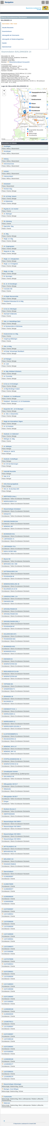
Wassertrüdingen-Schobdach (11, 509)
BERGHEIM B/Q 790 (9, 851)
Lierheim (5, 171)
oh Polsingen (6, 359)
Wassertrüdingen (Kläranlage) (11, 1084)
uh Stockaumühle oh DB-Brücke (12, 326)
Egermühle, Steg (8, 226)
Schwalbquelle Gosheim (10, 771)
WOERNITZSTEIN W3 (9, 676)
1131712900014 (7, 914)
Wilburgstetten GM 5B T (10, 796)
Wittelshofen (6, 789)
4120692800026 (7, 896)
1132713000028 (7, 934)
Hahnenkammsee (8, 164)
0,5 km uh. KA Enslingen (10, 384)
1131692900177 (7, 1064)
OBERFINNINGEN (8, 814)
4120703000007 (7, 909)
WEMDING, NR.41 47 (9, 746)
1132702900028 (7, 926)
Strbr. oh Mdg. (7, 346)
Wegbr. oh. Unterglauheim (10, 259)
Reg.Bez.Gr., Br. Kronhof (10, 209)
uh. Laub (5, 364)
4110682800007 (7, 876)
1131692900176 (7, 1076)
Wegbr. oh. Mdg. (7, 239)
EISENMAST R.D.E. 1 (9, 709)
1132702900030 (7, 976)
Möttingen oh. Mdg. (8, 439)
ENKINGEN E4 (7, 659)
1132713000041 (7, 939)
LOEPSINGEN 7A (8, 539)
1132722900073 (7, 946)
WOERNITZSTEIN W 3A (10, 764)
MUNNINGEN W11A (9, 651)
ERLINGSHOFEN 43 (9, 739)
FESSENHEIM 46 (8, 576)
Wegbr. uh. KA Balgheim (10, 264)
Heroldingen (6, 151)
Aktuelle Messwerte (7, 27)
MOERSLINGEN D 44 (9, 501)
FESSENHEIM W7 (8, 626)
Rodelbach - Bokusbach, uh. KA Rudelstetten (16, 401)
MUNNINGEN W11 (8, 534)
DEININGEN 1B (7, 696)
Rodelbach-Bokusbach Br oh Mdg (12, 301)
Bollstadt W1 (6, 514)
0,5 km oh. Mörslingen (9, 309)
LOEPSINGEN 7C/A (8, 546)
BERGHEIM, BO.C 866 (9, 564)
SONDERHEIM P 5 (8, 689)
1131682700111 (7, 1021)
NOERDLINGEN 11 (8, 714)
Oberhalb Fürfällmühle (9, 314)
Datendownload (6, 47)
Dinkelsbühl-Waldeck (9, 864)
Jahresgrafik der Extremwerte (10, 35)
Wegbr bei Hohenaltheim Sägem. (12, 421)
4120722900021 (7, 971)
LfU (47, 139)
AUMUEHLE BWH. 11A (9, 596)
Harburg (5, 159)
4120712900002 (7, 996)
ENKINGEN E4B (7, 601)
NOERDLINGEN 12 (8, 721)
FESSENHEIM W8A (8, 639)
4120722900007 (7, 1034)
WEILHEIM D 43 (7, 859)
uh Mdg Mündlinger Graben (11, 389)
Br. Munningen (7, 276)
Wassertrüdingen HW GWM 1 (11, 834)
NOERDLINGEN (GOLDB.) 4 (11, 726)
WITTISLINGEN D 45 (9, 846)
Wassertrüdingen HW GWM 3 (11, 826)
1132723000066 (7, 951)
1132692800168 (7, 1009)
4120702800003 (7, 1051)
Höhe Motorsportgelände (10, 484)
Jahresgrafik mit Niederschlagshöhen (13, 39)
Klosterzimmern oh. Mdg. (10, 334)
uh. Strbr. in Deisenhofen (10, 414)
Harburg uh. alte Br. (8, 451)
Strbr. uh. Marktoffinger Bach (11, 321)
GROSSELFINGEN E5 (9, 609)
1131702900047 (7, 1026)
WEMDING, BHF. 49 (9, 751)
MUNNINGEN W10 (8, 646)
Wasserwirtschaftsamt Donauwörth (19, 62)
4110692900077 (7, 889)
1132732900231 (7, 1071)
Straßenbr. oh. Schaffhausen (11, 396)
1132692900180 (7, 1059)
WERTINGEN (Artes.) (9, 496)
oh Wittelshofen (7, 201)
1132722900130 (7, 1039)
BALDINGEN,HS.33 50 (9, 589)
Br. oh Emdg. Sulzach (9, 196)
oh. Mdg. (5, 234)
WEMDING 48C (7, 526)
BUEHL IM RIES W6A (9, 551)
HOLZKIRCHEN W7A (9, 634)
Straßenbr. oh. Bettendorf (10, 434)
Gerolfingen (6, 146)
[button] (24, 112)
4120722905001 (7, 1046)
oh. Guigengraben (8, 246)
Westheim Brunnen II (9, 809)
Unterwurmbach (7, 176)
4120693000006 (7, 901)
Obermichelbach (7, 871)
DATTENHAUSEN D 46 (9, 571)
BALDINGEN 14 (7, 701)
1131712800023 (7, 984)
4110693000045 (7, 1014)
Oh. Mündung (7, 221)
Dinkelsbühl (6, 184)
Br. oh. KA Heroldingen (9, 284)
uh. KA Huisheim (7, 426)
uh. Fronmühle (7, 376)
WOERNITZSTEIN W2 (9, 664)
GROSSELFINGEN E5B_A (10, 621)
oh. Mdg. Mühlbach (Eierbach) (11, 371)
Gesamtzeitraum (7, 31)
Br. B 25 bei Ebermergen (10, 464)
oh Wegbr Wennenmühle (10, 296)
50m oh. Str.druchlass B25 (10, 489)
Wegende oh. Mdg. (8, 251)
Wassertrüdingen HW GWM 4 (11, 821)
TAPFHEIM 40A (7, 684)
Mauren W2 (6, 559)
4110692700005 (7, 884)
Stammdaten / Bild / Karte (9, 23)
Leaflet (42, 139)
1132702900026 (7, 921)
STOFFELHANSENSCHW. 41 (11, 759)
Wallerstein (6, 1103)
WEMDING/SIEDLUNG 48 (10, 584)
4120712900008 (7, 989)
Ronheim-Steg (7, 189)
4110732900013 (7, 964)
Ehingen (5, 801)
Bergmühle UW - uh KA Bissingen (12, 409)
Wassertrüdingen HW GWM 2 (11, 839)
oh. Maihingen (7, 214)
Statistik (4, 43)
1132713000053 (7, 1001)
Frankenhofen (7, 1096)
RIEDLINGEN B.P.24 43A (10, 671)
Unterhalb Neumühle (9, 471)
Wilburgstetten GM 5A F (10, 784)
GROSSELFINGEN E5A (10, 614)
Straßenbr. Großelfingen (10, 459)
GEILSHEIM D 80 (8, 776)
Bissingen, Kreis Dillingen (10, 1089)
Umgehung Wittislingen (9, 339)
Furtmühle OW (7, 289)
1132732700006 (7, 959)
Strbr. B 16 (6, 476)
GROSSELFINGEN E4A (10, 521)
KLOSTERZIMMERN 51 (10, 734)
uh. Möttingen (7, 446)
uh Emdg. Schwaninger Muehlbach (13, 351)
